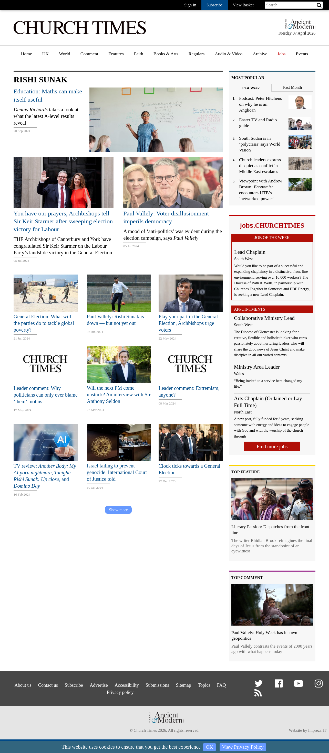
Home (26, 53)
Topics (213, 684)
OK (209, 747)
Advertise (94, 684)
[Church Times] (80, 33)
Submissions (160, 684)
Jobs (281, 53)
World (64, 53)
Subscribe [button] (215, 5)
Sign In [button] (190, 5)
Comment (89, 53)
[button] (259, 685)
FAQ (233, 684)
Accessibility (126, 684)
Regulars (197, 53)
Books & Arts (165, 53)
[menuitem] (26, 55)
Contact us (37, 684)
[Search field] (294, 5)
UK (45, 53)
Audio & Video (228, 53)
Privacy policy (119, 690)
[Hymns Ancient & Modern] (298, 26)
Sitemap (190, 684)
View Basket (243, 5)
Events (302, 53)
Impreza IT (317, 731)
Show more (118, 510)
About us (9, 684)
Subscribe (66, 684)
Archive (260, 53)
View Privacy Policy (243, 747)
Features (116, 53)
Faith (138, 53)
